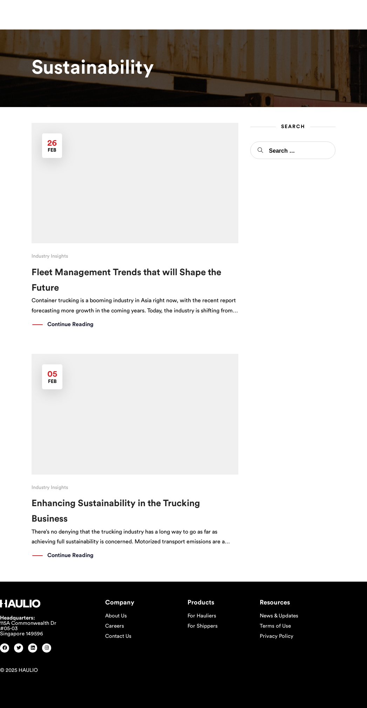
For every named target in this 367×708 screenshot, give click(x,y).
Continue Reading (70, 325)
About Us (116, 615)
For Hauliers (202, 615)
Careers (114, 626)
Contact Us (118, 636)
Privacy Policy (276, 636)
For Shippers (203, 626)
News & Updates (279, 615)
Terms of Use (275, 626)
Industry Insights (50, 256)
